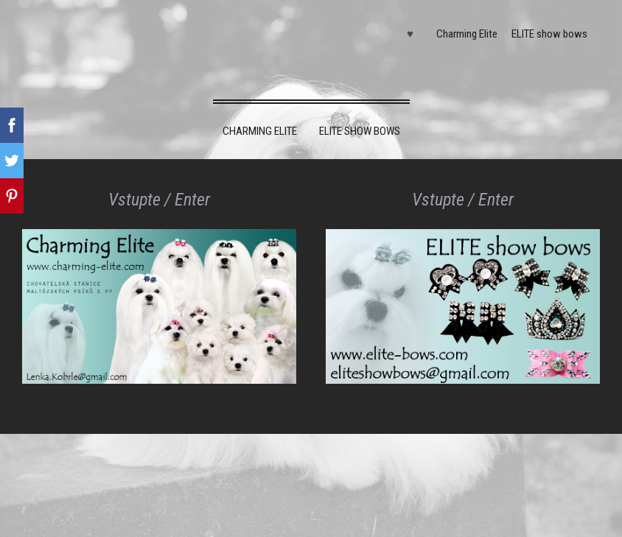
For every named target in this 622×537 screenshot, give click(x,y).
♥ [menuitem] (410, 34)
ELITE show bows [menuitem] (549, 34)
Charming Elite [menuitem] (466, 34)
